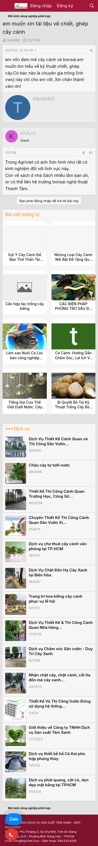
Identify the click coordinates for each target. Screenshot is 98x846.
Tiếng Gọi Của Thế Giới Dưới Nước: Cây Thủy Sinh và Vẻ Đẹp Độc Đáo (25, 409)
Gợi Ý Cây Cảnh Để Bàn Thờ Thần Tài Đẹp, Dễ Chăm (24, 259)
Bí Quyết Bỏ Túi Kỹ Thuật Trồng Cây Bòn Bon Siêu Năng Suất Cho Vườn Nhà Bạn (73, 409)
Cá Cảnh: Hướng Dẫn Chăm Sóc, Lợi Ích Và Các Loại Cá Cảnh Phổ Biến (73, 360)
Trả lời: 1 (28, 50)
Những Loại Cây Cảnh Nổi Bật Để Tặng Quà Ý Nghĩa (73, 259)
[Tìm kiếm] (91, 6)
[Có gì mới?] (81, 6)
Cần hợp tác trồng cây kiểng (24, 306)
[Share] (91, 50)
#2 (91, 153)
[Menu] (7, 6)
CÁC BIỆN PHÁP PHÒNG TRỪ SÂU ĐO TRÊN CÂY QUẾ (73, 308)
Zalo (13, 819)
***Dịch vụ (17, 428)
